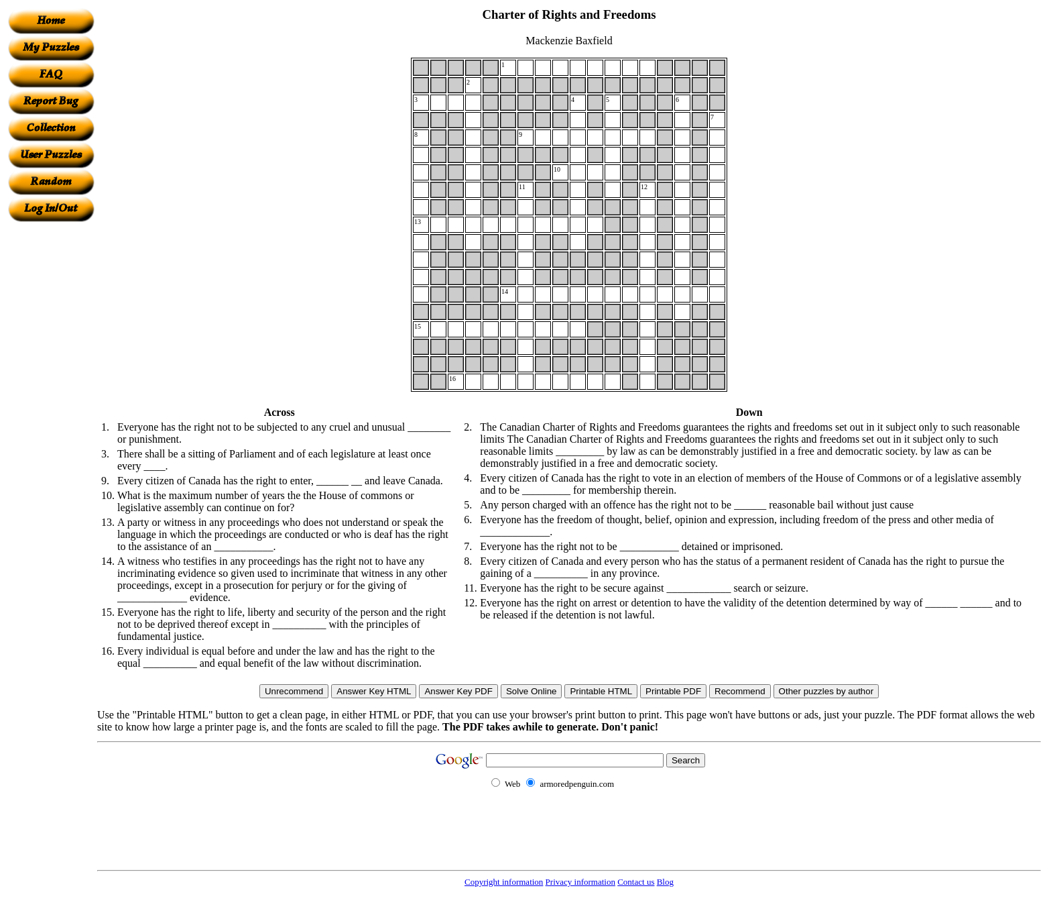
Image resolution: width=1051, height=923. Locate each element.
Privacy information (580, 882)
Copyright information (504, 882)
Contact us (635, 882)
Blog (665, 882)
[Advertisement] (51, 423)
